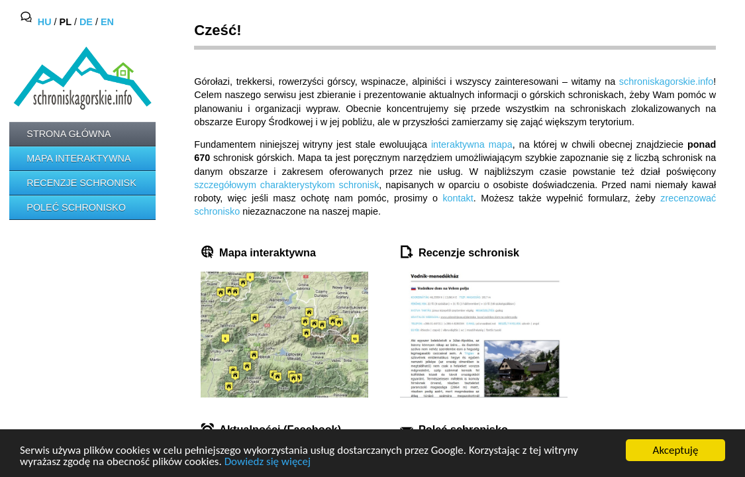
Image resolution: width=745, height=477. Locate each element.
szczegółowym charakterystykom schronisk (286, 185)
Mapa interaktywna (78, 158)
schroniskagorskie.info (666, 81)
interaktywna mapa (472, 144)
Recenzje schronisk (81, 183)
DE (86, 22)
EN (107, 22)
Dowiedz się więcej (267, 462)
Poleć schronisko (76, 207)
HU (45, 22)
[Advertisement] (68, 279)
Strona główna (68, 134)
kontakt (457, 198)
